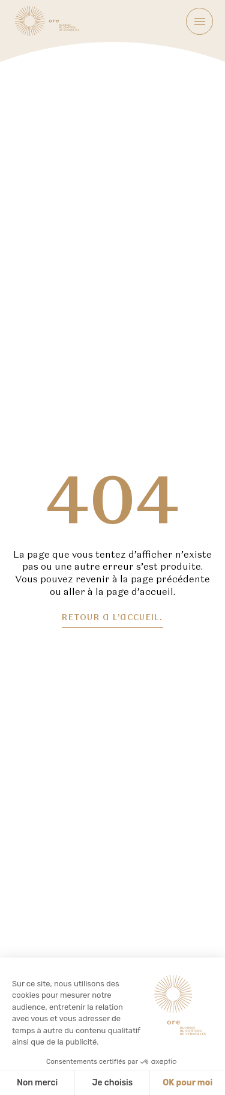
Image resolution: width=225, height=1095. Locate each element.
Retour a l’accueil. (112, 618)
